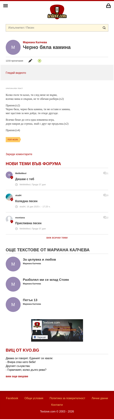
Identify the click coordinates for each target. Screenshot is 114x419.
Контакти (57, 404)
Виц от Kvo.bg (22, 350)
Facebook (12, 398)
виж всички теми (57, 237)
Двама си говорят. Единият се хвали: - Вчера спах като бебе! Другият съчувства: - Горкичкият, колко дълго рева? (29, 364)
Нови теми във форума (33, 163)
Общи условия (33, 398)
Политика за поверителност (67, 398)
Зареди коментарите (19, 154)
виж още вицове (17, 376)
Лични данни (100, 398)
